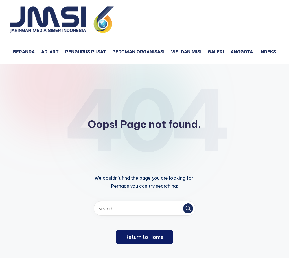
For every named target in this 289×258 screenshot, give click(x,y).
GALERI (216, 52)
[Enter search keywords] (144, 208)
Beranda (24, 52)
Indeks (267, 52)
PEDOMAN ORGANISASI (138, 52)
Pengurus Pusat (85, 52)
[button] (188, 208)
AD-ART (50, 52)
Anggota (242, 52)
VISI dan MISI (186, 52)
